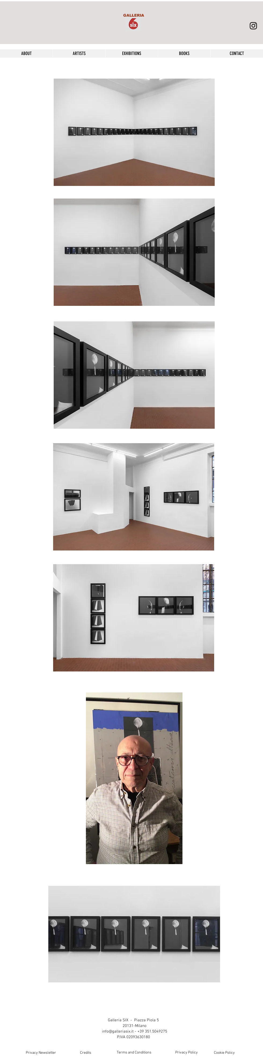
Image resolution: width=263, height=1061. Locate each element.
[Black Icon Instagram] (253, 26)
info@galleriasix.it (118, 1031)
